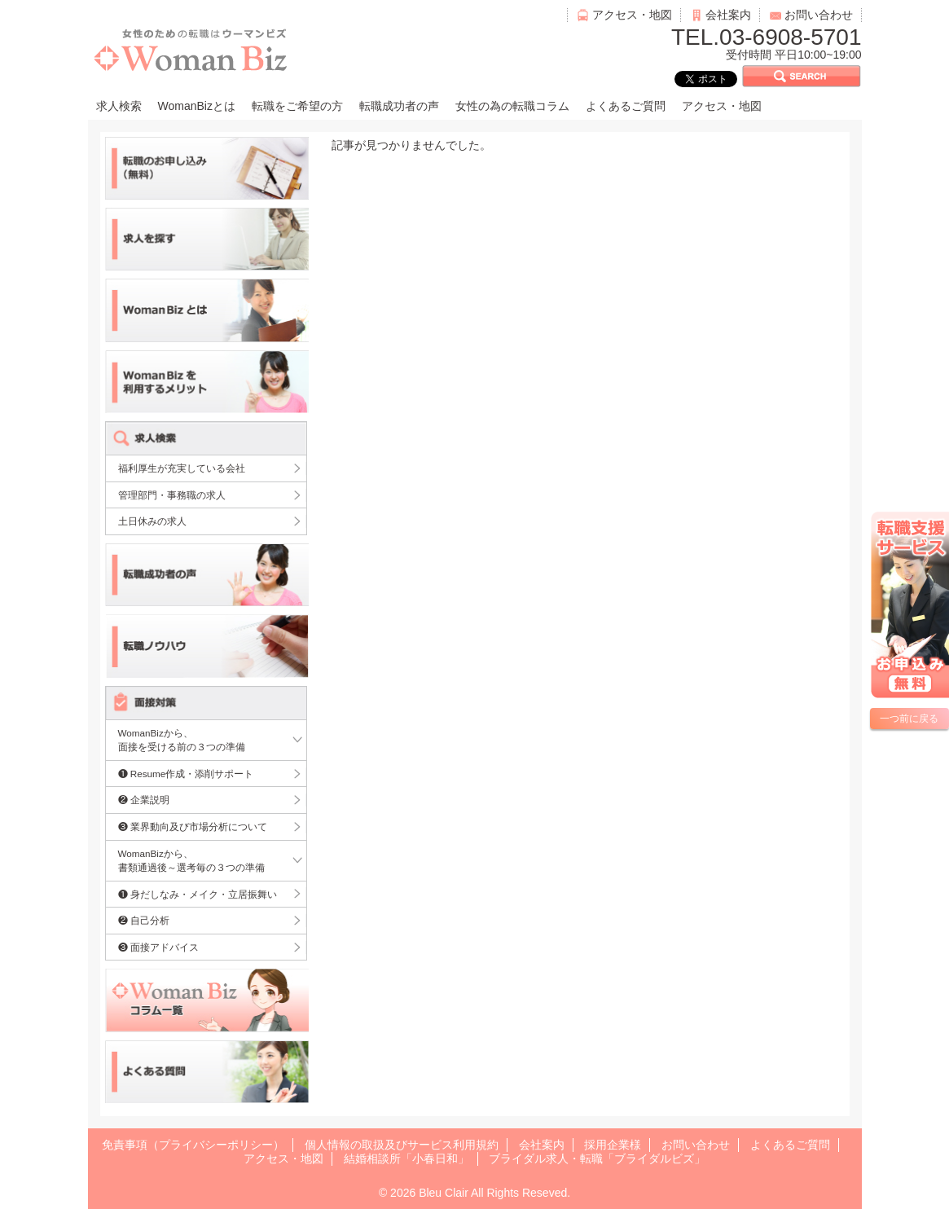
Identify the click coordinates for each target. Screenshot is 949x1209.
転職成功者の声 (399, 105)
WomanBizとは (196, 105)
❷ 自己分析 (143, 920)
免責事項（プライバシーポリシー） (193, 1144)
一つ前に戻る (909, 718)
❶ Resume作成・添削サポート (186, 773)
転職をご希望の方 (297, 105)
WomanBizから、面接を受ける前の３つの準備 (181, 740)
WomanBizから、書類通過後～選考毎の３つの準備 (191, 860)
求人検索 (119, 105)
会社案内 (728, 14)
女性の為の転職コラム (512, 105)
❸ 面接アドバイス (158, 947)
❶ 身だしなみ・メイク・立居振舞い (197, 894)
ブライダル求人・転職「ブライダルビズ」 (597, 1158)
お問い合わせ (818, 14)
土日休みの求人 (152, 521)
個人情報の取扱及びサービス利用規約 (402, 1144)
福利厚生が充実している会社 (181, 468)
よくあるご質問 (626, 105)
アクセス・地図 (632, 14)
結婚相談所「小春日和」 (406, 1158)
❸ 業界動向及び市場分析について (192, 826)
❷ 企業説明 (143, 799)
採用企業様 (612, 1144)
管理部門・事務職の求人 (172, 495)
